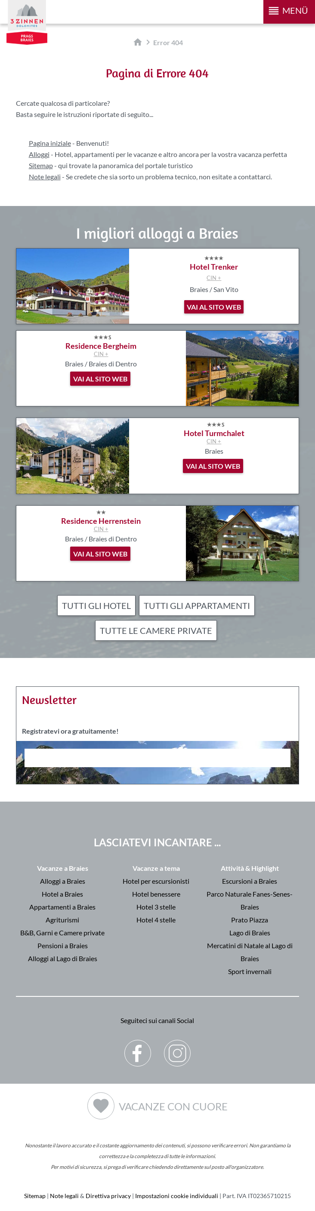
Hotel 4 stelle (156, 920)
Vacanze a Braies (62, 868)
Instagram (177, 1046)
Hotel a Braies (62, 894)
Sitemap (41, 165)
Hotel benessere (156, 894)
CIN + (214, 277)
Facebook (138, 1046)
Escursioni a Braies (249, 881)
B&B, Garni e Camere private (62, 932)
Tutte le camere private (156, 630)
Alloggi (39, 154)
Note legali (45, 176)
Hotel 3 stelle (156, 907)
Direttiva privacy (108, 1195)
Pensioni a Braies (62, 945)
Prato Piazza (249, 920)
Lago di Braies (249, 932)
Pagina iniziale (50, 143)
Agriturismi (62, 920)
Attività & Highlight (250, 868)
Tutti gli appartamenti (197, 605)
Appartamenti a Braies (62, 907)
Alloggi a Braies (62, 881)
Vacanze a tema (156, 868)
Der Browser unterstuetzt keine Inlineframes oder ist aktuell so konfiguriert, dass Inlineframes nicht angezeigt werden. (157, 781)
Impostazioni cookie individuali (176, 1195)
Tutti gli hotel (96, 605)
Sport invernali (250, 971)
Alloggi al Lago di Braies (62, 958)
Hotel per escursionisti (156, 881)
